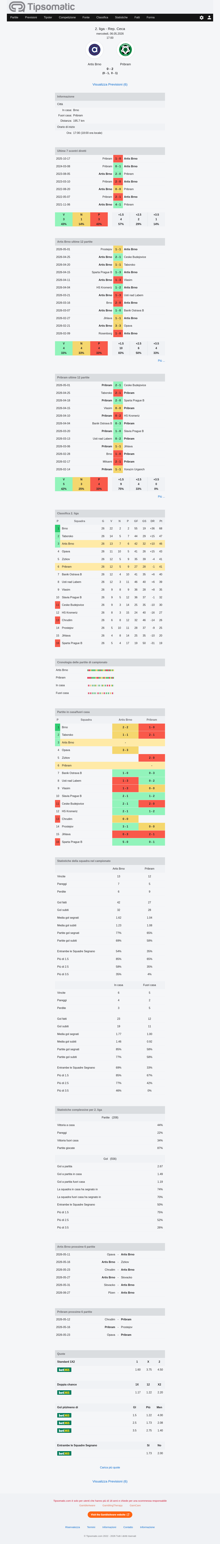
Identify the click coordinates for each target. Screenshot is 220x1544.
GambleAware (87, 1505)
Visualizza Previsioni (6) (109, 84)
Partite (14, 17)
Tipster (48, 17)
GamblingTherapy (112, 1505)
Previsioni (31, 17)
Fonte (86, 17)
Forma (151, 17)
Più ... (161, 360)
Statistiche (121, 17)
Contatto (128, 1527)
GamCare (135, 1505)
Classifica (102, 17)
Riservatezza (72, 1527)
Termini (91, 1527)
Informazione (147, 1527)
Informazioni (109, 1527)
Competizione (67, 17)
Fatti (137, 17)
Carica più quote (110, 1467)
